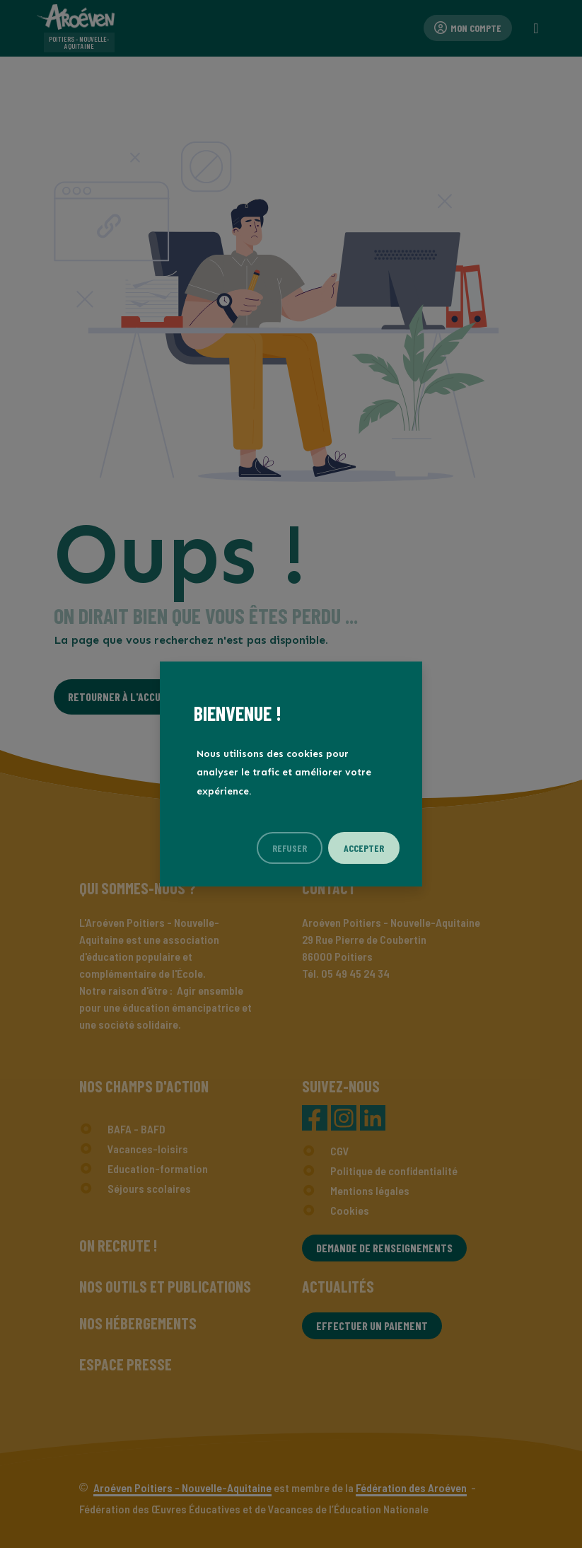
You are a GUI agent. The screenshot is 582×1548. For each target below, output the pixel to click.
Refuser (289, 848)
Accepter (364, 848)
